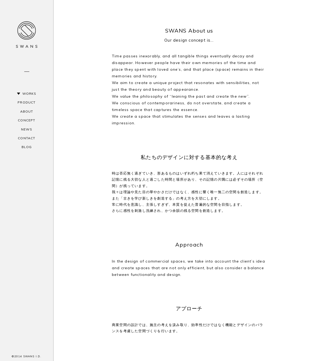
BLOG (27, 147)
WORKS (29, 94)
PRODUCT (26, 102)
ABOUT (26, 111)
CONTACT (26, 138)
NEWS (26, 129)
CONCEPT (26, 120)
